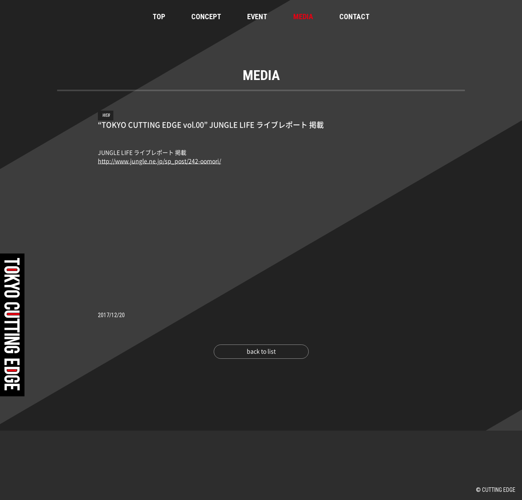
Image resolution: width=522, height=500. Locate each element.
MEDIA (303, 16)
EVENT (257, 16)
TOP (159, 16)
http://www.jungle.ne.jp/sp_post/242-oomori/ (159, 161)
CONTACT (354, 16)
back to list (261, 351)
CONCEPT (206, 16)
